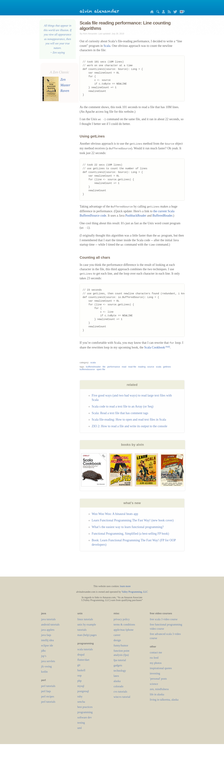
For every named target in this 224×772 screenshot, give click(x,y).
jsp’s (43, 655)
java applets (47, 629)
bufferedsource (87, 369)
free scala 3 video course (163, 619)
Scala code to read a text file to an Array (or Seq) (122, 406)
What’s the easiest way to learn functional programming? (128, 527)
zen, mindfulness (159, 689)
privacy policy (122, 619)
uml (79, 727)
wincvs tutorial (122, 696)
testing (81, 722)
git (78, 665)
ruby (79, 696)
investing (155, 673)
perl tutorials (48, 685)
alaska (117, 681)
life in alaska (157, 694)
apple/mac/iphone (124, 629)
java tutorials (48, 619)
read (124, 366)
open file (101, 369)
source (150, 366)
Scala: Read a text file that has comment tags (120, 413)
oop (79, 675)
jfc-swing (46, 666)
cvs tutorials (120, 691)
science (154, 683)
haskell (81, 670)
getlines (167, 366)
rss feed (154, 657)
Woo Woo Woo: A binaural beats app (115, 514)
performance (113, 366)
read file (132, 366)
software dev (84, 717)
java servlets (48, 661)
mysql (80, 685)
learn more (125, 586)
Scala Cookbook (157, 347)
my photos (156, 662)
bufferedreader (93, 366)
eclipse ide (47, 645)
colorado (118, 686)
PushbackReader (135, 215)
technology (120, 670)
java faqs (46, 634)
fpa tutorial (120, 660)
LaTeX (116, 675)
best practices (85, 706)
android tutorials (50, 624)
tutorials (81, 629)
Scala (106, 46)
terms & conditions (124, 624)
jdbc (43, 650)
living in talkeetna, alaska (164, 699)
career (117, 634)
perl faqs (46, 691)
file (104, 366)
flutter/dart (83, 659)
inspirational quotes (161, 668)
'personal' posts (158, 678)
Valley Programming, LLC (135, 592)
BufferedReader (162, 215)
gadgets (118, 665)
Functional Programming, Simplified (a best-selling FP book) (130, 533)
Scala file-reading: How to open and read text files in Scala (129, 419)
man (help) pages (87, 634)
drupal (81, 654)
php (79, 680)
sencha (81, 701)
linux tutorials (85, 619)
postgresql (83, 691)
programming (85, 712)
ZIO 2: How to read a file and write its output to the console (129, 426)
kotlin (44, 671)
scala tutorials (85, 649)
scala (93, 362)
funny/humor (121, 645)
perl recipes (47, 696)
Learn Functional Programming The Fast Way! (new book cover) (133, 520)
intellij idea (47, 640)
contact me (156, 652)
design (117, 640)
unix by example (86, 624)
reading (141, 366)
